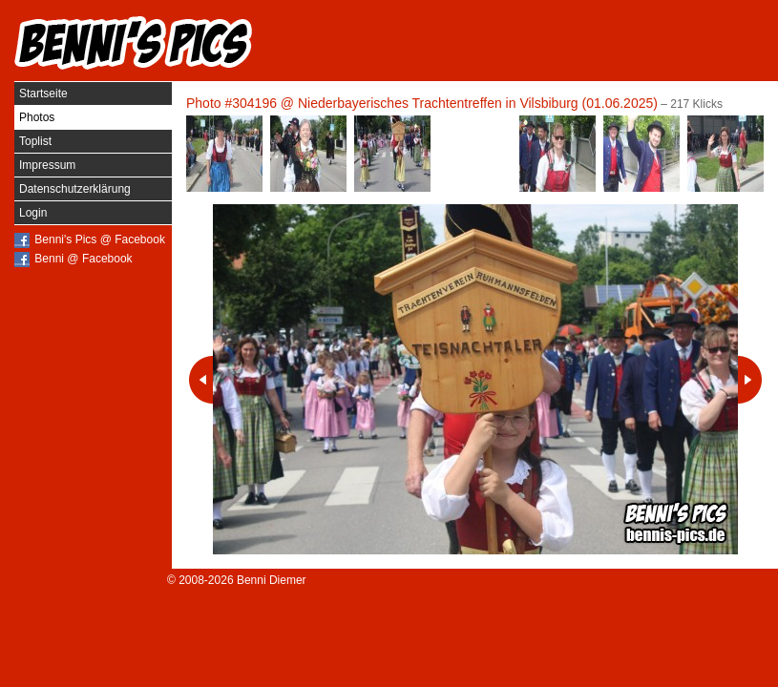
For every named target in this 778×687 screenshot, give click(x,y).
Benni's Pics (133, 43)
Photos (36, 117)
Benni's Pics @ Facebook (99, 239)
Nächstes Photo (750, 380)
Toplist (35, 141)
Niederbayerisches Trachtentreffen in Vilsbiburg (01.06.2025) (478, 103)
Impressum (47, 165)
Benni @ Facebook (83, 258)
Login (33, 212)
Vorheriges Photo (201, 380)
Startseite (43, 93)
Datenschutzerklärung (75, 189)
